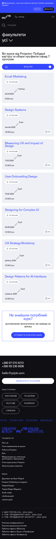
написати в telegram (28, 381)
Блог (4, 453)
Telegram (29, 396)
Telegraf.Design (8, 486)
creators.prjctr (7, 500)
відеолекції (48, 420)
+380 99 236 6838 (13, 366)
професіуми (18, 420)
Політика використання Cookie (14, 526)
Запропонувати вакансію (12, 466)
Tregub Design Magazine (11, 489)
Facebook (29, 403)
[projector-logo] (6, 17)
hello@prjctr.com (13, 373)
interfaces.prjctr (8, 496)
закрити (37, 9)
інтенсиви (33, 420)
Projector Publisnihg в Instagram (14, 482)
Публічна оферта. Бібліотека (13, 529)
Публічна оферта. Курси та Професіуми (18, 532)
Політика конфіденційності (13, 523)
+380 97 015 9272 (13, 363)
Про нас (5, 443)
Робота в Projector (9, 450)
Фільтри (28, 67)
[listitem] (28, 4)
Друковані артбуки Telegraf (13, 479)
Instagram (11, 396)
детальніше (48, 9)
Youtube (10, 403)
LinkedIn (10, 411)
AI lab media (7, 493)
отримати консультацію (28, 335)
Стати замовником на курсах (13, 446)
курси (6, 420)
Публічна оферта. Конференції (14, 535)
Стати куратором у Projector (13, 462)
